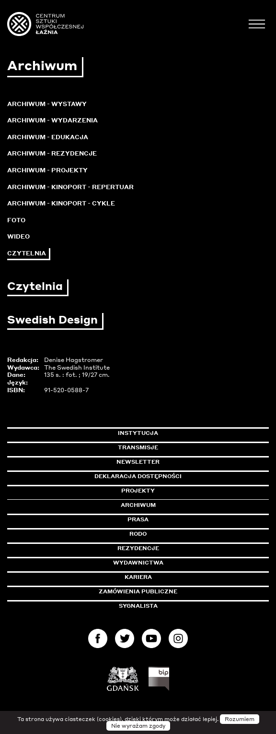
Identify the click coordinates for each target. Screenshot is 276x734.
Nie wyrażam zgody (138, 725)
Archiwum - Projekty (47, 170)
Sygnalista (138, 605)
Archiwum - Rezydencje (52, 153)
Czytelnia (26, 253)
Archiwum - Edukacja (47, 137)
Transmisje (179, 447)
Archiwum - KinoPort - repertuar (70, 187)
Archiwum (138, 505)
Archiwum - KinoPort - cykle (61, 203)
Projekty (138, 490)
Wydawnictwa (138, 562)
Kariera (138, 577)
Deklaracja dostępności (138, 476)
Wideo (18, 236)
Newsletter (138, 461)
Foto (16, 220)
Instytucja (138, 433)
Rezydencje (138, 548)
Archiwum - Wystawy (47, 104)
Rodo (138, 533)
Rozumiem (239, 719)
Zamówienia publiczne (159, 591)
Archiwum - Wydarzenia (52, 120)
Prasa (138, 519)
